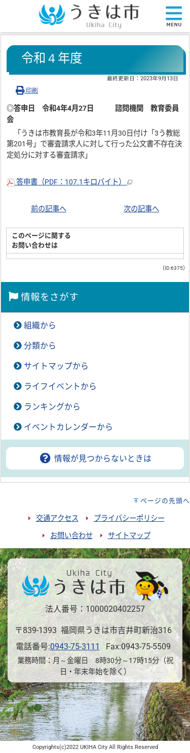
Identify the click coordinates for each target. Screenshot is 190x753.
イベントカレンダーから (68, 427)
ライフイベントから (60, 386)
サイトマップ (129, 535)
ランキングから (52, 407)
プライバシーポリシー (129, 518)
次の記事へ (141, 209)
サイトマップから (56, 366)
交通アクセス (57, 518)
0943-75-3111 (75, 646)
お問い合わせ (71, 535)
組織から (40, 325)
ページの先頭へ (165, 501)
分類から (40, 346)
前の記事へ (48, 209)
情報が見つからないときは (95, 458)
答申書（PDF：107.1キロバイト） (69, 182)
